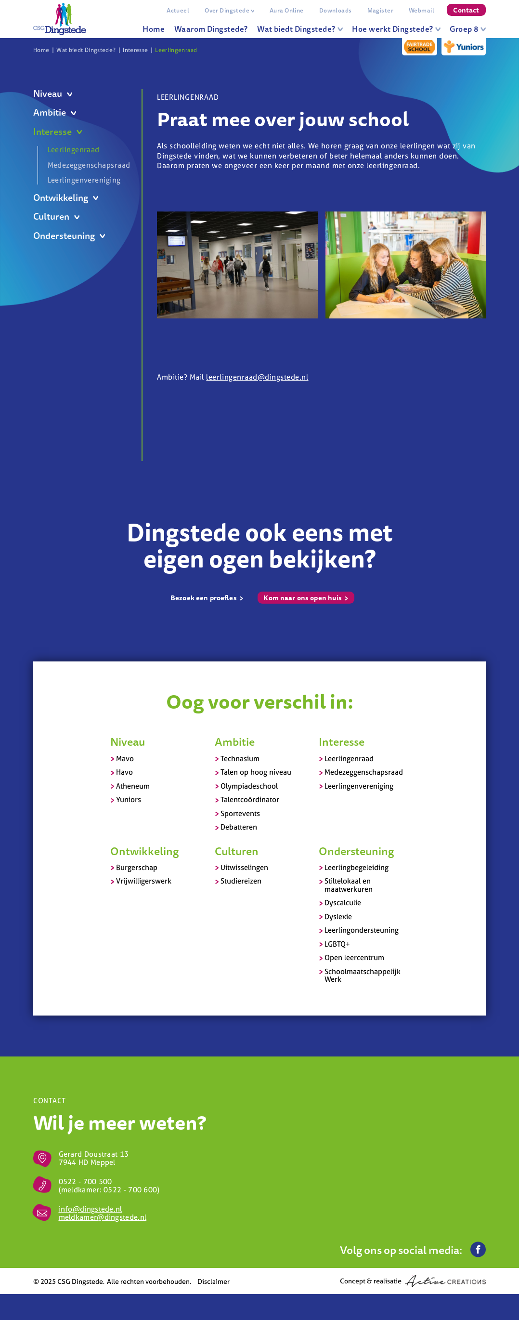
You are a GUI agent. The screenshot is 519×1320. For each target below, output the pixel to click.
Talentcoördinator (250, 799)
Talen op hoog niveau (256, 772)
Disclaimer (213, 1281)
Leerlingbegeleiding (356, 867)
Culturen (56, 216)
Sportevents (240, 813)
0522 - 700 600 (130, 1190)
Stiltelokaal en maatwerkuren (348, 885)
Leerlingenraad (176, 50)
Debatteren (239, 827)
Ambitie (54, 112)
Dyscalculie (342, 903)
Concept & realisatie (413, 1281)
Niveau (52, 93)
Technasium (240, 758)
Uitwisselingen (244, 867)
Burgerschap (136, 867)
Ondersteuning (69, 235)
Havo (124, 772)
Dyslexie (338, 916)
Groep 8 (468, 29)
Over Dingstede (229, 10)
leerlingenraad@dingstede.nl (257, 377)
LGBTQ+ (337, 944)
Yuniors (128, 799)
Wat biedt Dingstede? (300, 29)
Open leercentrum (354, 957)
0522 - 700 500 (85, 1181)
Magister (380, 10)
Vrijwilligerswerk (143, 881)
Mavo (125, 758)
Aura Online (287, 10)
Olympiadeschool (249, 786)
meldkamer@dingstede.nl (103, 1217)
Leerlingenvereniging (84, 180)
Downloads (335, 10)
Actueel (178, 10)
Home (154, 29)
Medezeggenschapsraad (88, 165)
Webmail (421, 10)
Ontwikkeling (65, 197)
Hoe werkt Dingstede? (396, 29)
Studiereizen (241, 881)
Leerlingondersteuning (361, 930)
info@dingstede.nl (90, 1209)
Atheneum (133, 786)
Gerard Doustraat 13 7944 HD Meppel (94, 1158)
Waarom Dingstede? (211, 29)
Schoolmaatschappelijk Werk (362, 975)
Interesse (135, 50)
